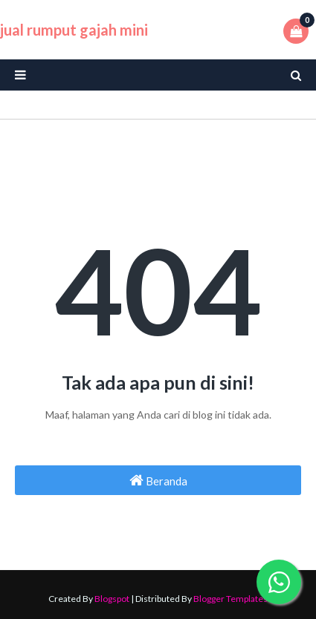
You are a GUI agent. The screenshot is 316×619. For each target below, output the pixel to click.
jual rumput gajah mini (74, 30)
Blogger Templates (230, 598)
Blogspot (111, 598)
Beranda (158, 480)
